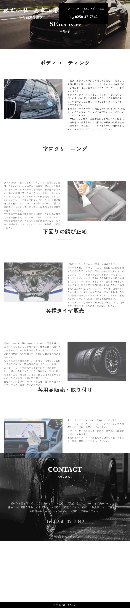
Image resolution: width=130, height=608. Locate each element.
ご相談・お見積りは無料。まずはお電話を (83, 13)
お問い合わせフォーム (67, 568)
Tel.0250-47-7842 (65, 553)
